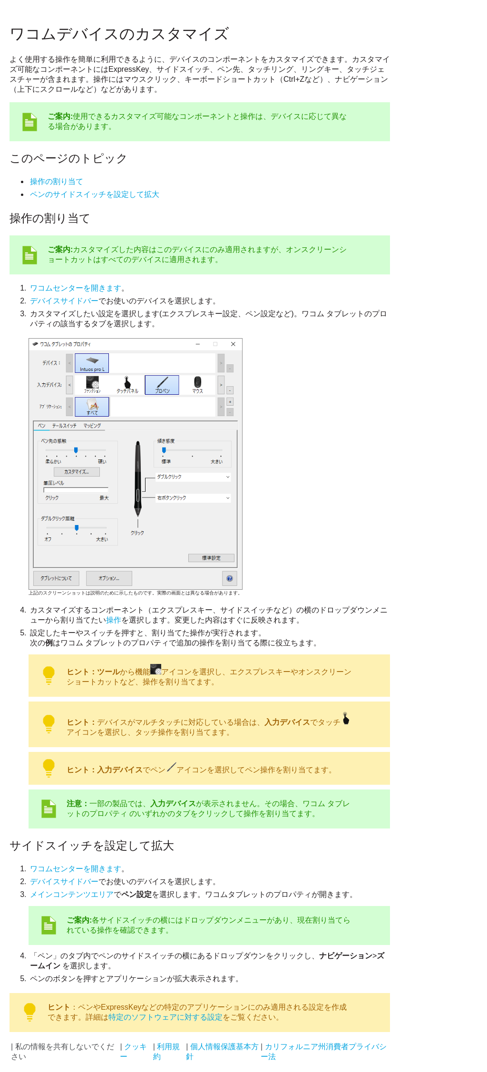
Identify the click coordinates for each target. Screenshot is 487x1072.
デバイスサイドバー (64, 301)
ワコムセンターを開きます (75, 288)
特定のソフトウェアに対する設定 (165, 1017)
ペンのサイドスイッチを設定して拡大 (94, 194)
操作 (113, 620)
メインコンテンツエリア (72, 894)
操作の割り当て (56, 181)
